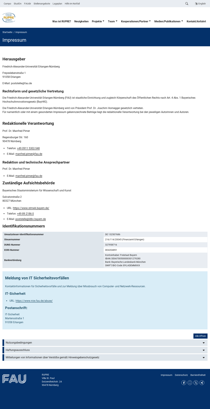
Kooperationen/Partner (134, 21)
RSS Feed (190, 382)
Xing (202, 382)
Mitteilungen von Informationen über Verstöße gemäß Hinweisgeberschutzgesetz (52, 357)
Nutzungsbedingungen (19, 342)
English (202, 3)
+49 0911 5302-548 (28, 148)
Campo (7, 3)
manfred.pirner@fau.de (28, 153)
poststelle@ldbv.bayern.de (30, 219)
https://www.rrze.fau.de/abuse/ (34, 300)
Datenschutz (181, 375)
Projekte (97, 21)
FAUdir (27, 3)
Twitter (195, 382)
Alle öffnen (200, 336)
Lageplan (57, 3)
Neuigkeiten (81, 21)
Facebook (183, 382)
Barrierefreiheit (198, 375)
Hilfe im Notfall (72, 3)
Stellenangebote (42, 3)
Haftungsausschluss (18, 350)
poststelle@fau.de (21, 83)
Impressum (166, 375)
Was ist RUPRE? (61, 21)
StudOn (17, 3)
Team (111, 21)
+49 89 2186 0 (25, 213)
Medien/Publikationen (167, 21)
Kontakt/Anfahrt (196, 21)
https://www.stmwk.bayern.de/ (31, 208)
